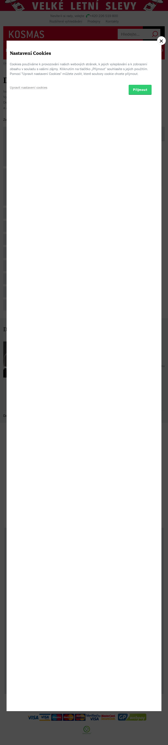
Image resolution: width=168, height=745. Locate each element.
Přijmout (140, 396)
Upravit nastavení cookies (28, 394)
